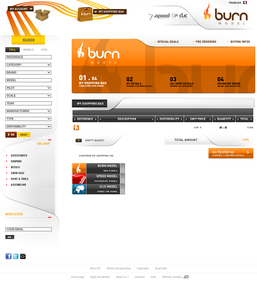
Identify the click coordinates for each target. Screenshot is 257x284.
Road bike (161, 268)
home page (77, 276)
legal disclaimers (100, 276)
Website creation (172, 276)
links (153, 276)
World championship (119, 268)
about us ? (122, 276)
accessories (19, 155)
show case (18, 173)
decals (15, 167)
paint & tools (20, 179)
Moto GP (95, 268)
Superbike (143, 268)
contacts (139, 276)
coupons (16, 161)
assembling (18, 185)
